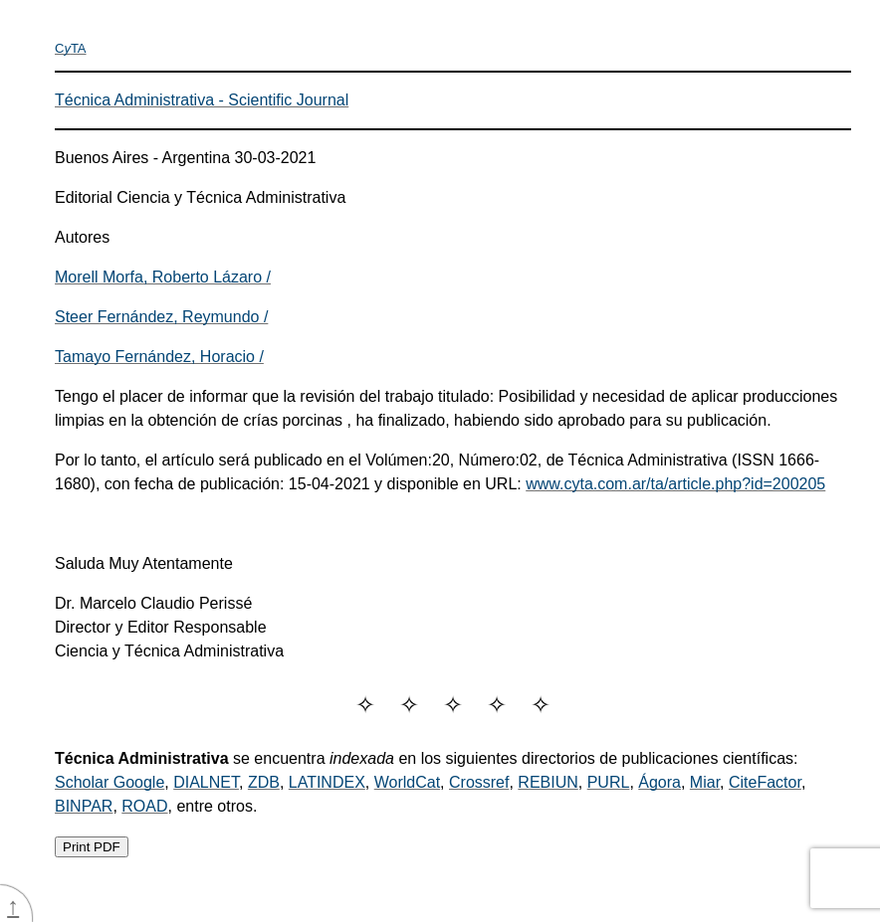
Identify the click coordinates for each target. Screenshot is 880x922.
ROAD (144, 806)
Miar (705, 782)
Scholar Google (109, 782)
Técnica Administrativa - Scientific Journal (201, 100)
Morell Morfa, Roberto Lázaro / (163, 277)
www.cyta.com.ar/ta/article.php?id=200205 (675, 483)
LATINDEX (327, 782)
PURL (608, 782)
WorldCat (407, 782)
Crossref (479, 782)
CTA (71, 48)
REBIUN (547, 782)
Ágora (659, 782)
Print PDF (91, 846)
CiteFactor (765, 782)
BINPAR (83, 806)
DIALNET (206, 782)
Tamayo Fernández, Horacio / (159, 356)
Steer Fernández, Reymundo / (161, 316)
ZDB (264, 782)
